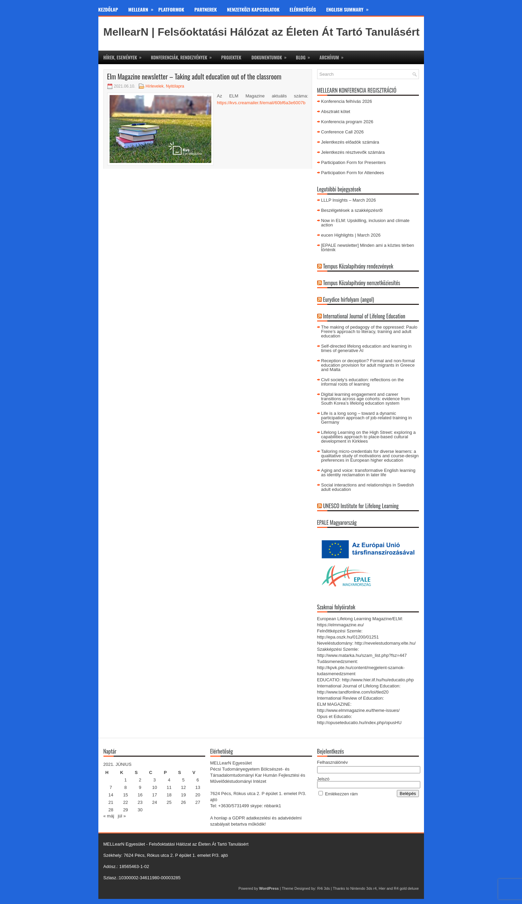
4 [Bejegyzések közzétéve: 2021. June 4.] (169, 779)
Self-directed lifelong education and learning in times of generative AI (366, 348)
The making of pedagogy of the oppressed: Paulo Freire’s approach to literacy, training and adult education (369, 331)
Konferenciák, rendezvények (183, 56)
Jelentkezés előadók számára (350, 142)
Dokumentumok (271, 56)
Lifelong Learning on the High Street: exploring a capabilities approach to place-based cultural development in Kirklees (368, 437)
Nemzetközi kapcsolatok (253, 9)
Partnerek (205, 9)
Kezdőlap (108, 9)
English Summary (350, 8)
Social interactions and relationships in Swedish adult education (367, 487)
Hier (382, 888)
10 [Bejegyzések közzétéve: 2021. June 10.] (154, 787)
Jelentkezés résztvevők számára (353, 152)
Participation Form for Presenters (353, 162)
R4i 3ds (323, 888)
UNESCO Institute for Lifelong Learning (361, 506)
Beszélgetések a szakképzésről (352, 210)
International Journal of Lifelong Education (364, 316)
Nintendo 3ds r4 (363, 888)
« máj (108, 815)
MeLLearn (143, 8)
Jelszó (323, 778)
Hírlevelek (154, 86)
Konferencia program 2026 (347, 121)
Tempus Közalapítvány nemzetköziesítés (361, 283)
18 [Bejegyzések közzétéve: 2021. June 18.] (169, 794)
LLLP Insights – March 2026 (348, 200)
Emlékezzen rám (341, 793)
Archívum (334, 56)
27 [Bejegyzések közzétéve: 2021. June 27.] (197, 802)
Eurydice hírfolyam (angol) (348, 299)
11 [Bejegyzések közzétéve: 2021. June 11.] (169, 787)
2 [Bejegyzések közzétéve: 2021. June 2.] (140, 779)
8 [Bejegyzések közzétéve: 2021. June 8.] (125, 787)
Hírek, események (124, 56)
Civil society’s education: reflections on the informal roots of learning (362, 382)
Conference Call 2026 (342, 131)
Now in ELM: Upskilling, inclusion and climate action (365, 222)
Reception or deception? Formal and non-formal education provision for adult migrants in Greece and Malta (368, 365)
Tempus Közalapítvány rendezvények (358, 266)
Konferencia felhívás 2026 (346, 101)
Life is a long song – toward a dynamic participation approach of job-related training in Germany (366, 418)
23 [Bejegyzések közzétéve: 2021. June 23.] (140, 802)
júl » (122, 815)
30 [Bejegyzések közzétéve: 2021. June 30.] (140, 809)
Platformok (171, 9)
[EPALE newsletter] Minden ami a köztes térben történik (367, 247)
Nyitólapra (175, 86)
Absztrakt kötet (335, 111)
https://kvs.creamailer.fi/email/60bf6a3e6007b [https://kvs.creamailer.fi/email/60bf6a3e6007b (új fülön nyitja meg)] (261, 102)
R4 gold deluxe (406, 888)
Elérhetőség (303, 9)
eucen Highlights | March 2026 (351, 235)
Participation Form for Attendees (352, 172)
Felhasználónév (332, 762)
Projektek (231, 57)
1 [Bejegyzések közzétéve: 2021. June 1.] (125, 779)
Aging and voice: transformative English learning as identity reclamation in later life (368, 472)
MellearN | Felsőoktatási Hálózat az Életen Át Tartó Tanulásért (261, 32)
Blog (305, 56)
